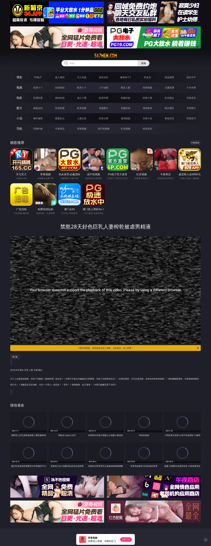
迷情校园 (125, 118)
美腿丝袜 (125, 108)
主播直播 (169, 87)
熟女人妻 (125, 87)
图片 (19, 108)
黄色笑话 (169, 118)
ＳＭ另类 (191, 87)
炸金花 (147, 77)
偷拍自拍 (59, 97)
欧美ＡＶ (81, 87)
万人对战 (81, 77)
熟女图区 (169, 108)
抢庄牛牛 (191, 77)
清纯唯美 (147, 108)
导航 (19, 129)
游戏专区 (103, 77)
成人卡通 (81, 97)
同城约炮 (38, 128)
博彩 (19, 77)
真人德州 (59, 77)
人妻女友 (81, 118)
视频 (19, 87)
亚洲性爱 (38, 97)
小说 (19, 118)
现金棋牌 (169, 77)
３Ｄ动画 (103, 87)
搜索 (143, 63)
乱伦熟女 (169, 97)
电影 (19, 98)
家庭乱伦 (59, 118)
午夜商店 (59, 128)
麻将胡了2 (125, 77)
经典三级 (147, 97)
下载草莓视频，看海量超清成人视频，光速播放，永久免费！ (138, 348)
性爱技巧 (191, 118)
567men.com (105, 56)
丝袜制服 (147, 87)
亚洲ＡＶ (38, 87)
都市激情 (38, 118)
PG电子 (38, 77)
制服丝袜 (125, 97)
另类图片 (191, 108)
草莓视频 (81, 128)
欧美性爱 (103, 97)
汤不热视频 (103, 128)
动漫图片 (103, 108)
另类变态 (191, 97)
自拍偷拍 (59, 87)
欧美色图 (81, 108)
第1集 (15, 356)
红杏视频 (125, 128)
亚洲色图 (59, 108)
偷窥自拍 (38, 108)
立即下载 (126, 539)
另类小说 (147, 118)
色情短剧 (147, 128)
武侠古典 (103, 118)
